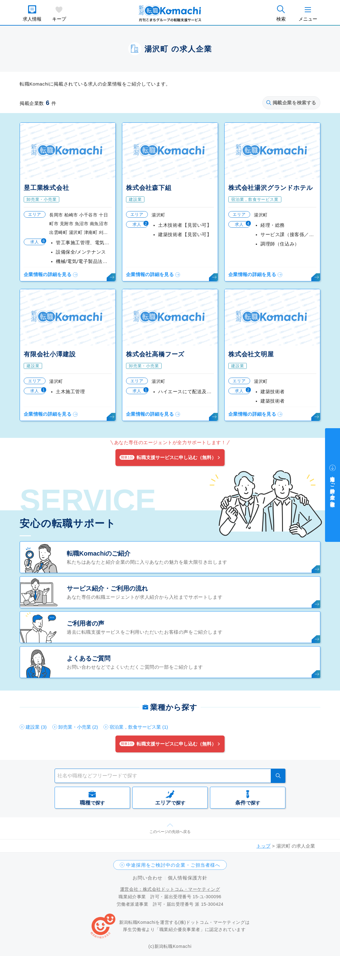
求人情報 (32, 19)
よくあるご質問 (88, 658)
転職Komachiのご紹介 (98, 553)
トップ (263, 846)
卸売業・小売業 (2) (78, 727)
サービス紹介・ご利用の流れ (107, 588)
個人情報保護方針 (187, 877)
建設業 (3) (36, 727)
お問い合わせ (147, 877)
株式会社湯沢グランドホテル (270, 187)
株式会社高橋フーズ (155, 354)
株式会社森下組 (149, 187)
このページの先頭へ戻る (170, 832)
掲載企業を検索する (291, 102)
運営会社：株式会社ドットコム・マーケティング (170, 889)
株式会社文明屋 (251, 354)
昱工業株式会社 (46, 187)
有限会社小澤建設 (49, 354)
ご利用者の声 (85, 623)
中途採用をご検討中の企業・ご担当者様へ (173, 865)
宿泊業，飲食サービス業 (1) (138, 727)
